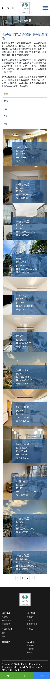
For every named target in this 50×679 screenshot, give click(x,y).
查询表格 (30, 645)
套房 (6, 101)
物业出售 (30, 617)
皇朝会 (30, 629)
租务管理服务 (32, 624)
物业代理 (31, 613)
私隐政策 (30, 652)
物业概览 (6, 613)
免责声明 (30, 649)
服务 (3, 636)
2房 (5, 116)
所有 (6, 93)
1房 (5, 109)
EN (3, 7)
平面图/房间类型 (8, 620)
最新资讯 (6, 641)
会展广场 (5, 617)
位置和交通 (6, 624)
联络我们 (31, 641)
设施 (3, 633)
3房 (5, 123)
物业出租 (30, 620)
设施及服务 (7, 629)
